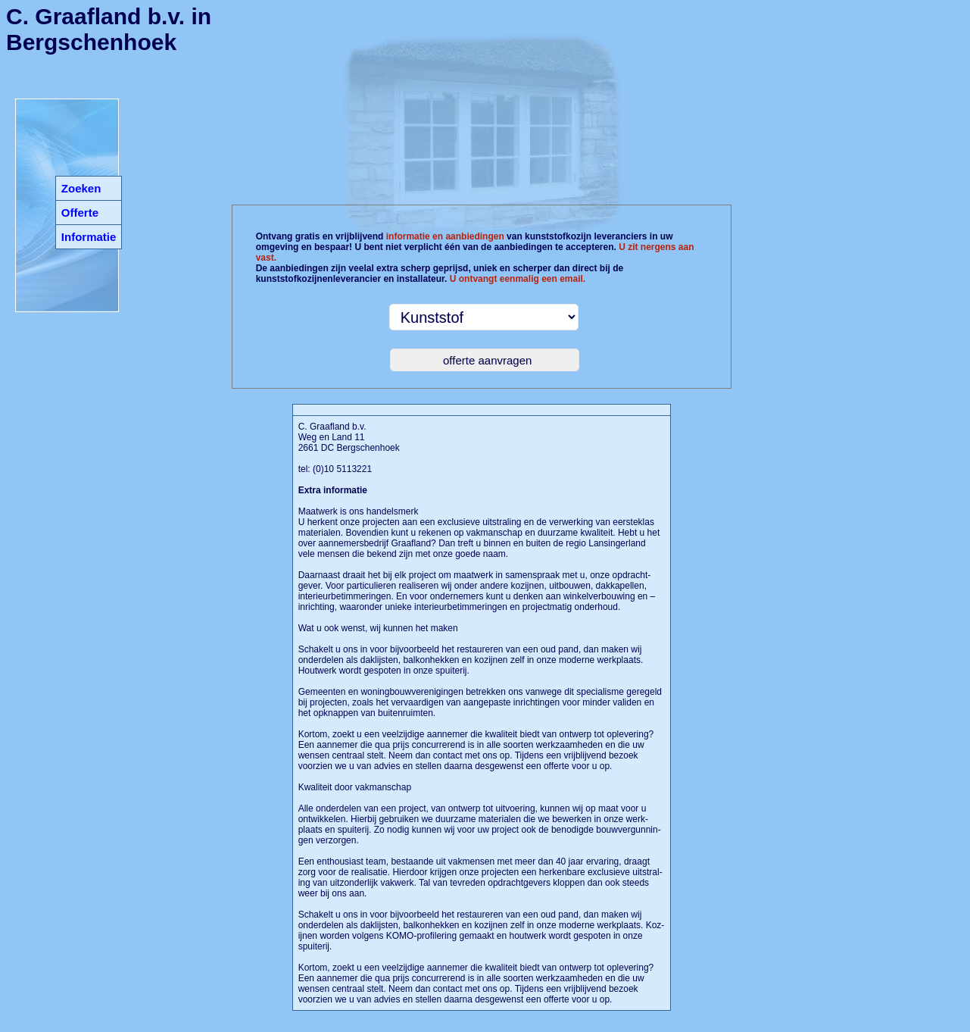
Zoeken (81, 188)
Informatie (89, 236)
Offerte (79, 212)
